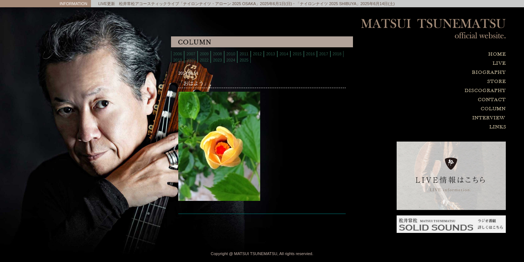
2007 (190, 54)
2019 (177, 60)
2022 (204, 60)
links (451, 127)
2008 (217, 54)
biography (451, 72)
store (451, 81)
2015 (297, 54)
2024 (230, 60)
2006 (177, 54)
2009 (204, 54)
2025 (243, 60)
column (451, 109)
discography (451, 90)
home (451, 54)
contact (451, 99)
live (451, 63)
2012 (257, 54)
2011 (243, 54)
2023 (217, 60)
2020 (190, 60)
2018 (337, 54)
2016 (310, 54)
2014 (283, 54)
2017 (323, 54)
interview (451, 118)
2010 (230, 54)
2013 (270, 54)
